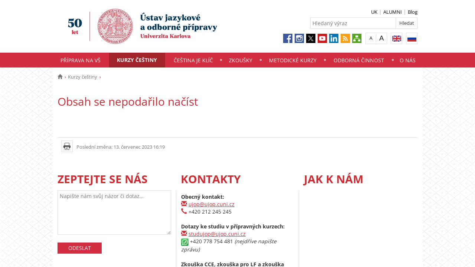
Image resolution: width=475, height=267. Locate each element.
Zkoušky (240, 60)
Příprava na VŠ (80, 60)
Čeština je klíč (193, 60)
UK (374, 12)
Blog (412, 12)
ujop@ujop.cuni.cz (212, 204)
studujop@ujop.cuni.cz (217, 233)
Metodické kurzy (293, 60)
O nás (408, 60)
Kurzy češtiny (137, 59)
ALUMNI (392, 12)
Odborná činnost (359, 60)
